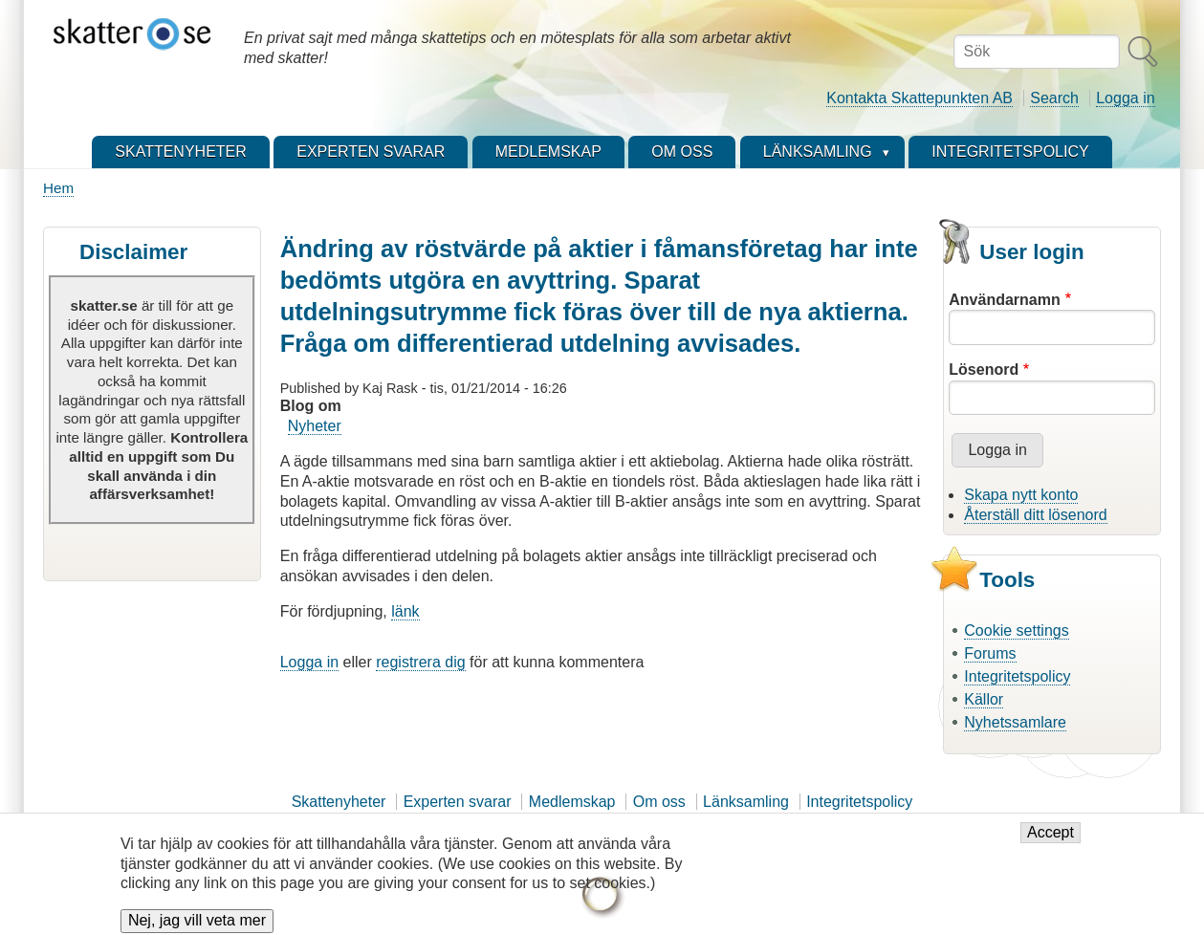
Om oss (659, 802)
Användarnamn (1004, 300)
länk (405, 611)
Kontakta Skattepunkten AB (919, 98)
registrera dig (420, 662)
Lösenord (983, 369)
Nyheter (314, 426)
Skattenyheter (339, 802)
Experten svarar (458, 802)
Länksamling (746, 802)
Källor (983, 699)
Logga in (1125, 98)
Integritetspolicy (1017, 676)
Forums (990, 653)
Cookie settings (1016, 630)
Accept (1050, 841)
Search (1054, 98)
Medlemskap (572, 802)
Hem (58, 188)
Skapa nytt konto (1021, 495)
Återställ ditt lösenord (1035, 515)
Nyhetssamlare (1015, 722)
